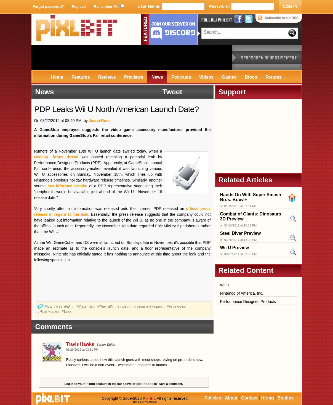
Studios (286, 398)
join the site (144, 383)
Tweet (172, 92)
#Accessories (179, 307)
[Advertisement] (131, 57)
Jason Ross (100, 120)
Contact (249, 398)
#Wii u (70, 307)
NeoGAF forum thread (56, 157)
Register (79, 6)
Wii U (224, 285)
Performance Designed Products (248, 301)
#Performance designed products (137, 307)
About (231, 398)
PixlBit (77, 29)
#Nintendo (53, 307)
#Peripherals (49, 311)
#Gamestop (86, 307)
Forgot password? (48, 6)
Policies (212, 398)
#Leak (67, 311)
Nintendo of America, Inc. (241, 293)
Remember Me (106, 6)
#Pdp (102, 307)
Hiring (267, 398)
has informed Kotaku (67, 186)
